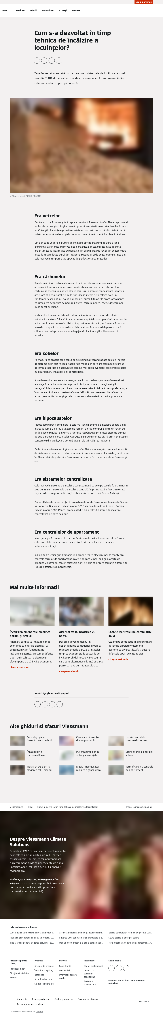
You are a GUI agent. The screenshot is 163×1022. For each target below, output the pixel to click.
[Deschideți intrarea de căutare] (152, 10)
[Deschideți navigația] (4, 10)
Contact (76, 10)
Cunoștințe (47, 10)
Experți (63, 10)
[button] (139, 807)
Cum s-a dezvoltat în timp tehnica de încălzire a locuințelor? (67, 807)
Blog (30, 807)
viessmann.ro (16, 807)
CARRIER (39, 1011)
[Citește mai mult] (32, 741)
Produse (20, 10)
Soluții (33, 10)
